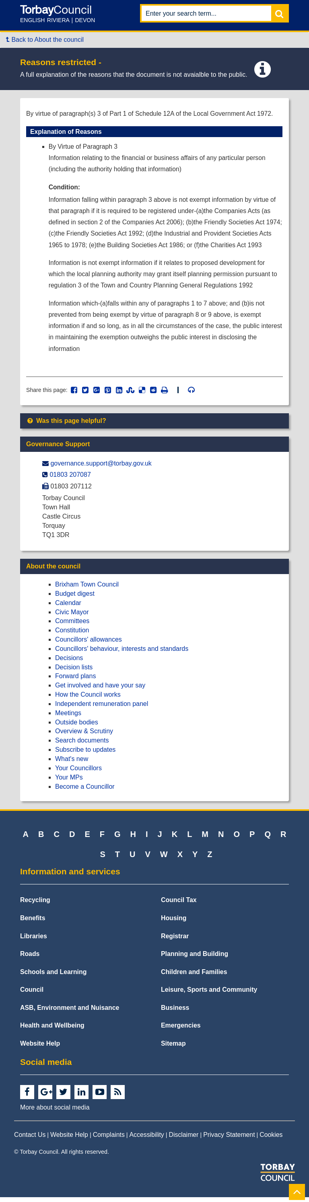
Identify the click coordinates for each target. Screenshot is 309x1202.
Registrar (175, 940)
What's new (71, 763)
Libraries (33, 940)
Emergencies (181, 1030)
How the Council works (88, 699)
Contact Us (29, 1139)
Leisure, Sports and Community (209, 994)
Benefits (32, 922)
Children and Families (194, 976)
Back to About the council (45, 39)
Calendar (68, 607)
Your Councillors (78, 772)
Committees (72, 625)
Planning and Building (194, 958)
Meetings (68, 717)
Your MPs (69, 781)
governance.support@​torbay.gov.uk (100, 467)
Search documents (82, 745)
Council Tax (179, 904)
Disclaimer (184, 1139)
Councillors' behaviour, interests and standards (121, 653)
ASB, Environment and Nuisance (69, 1012)
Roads (29, 958)
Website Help (40, 1047)
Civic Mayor (72, 616)
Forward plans (75, 680)
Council (31, 994)
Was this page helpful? (66, 425)
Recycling (35, 904)
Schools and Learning (53, 976)
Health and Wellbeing (52, 1030)
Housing (173, 922)
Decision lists (74, 671)
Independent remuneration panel (101, 708)
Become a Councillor (85, 791)
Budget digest (75, 598)
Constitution (72, 635)
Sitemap (173, 1047)
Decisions (69, 662)
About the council (53, 571)
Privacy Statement (229, 1139)
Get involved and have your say (100, 690)
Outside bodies (76, 726)
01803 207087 (70, 479)
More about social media (54, 1112)
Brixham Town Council (87, 589)
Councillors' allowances (88, 644)
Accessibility (147, 1139)
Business (175, 1012)
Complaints (109, 1139)
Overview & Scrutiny (84, 735)
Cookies (271, 1139)
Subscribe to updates (85, 754)
